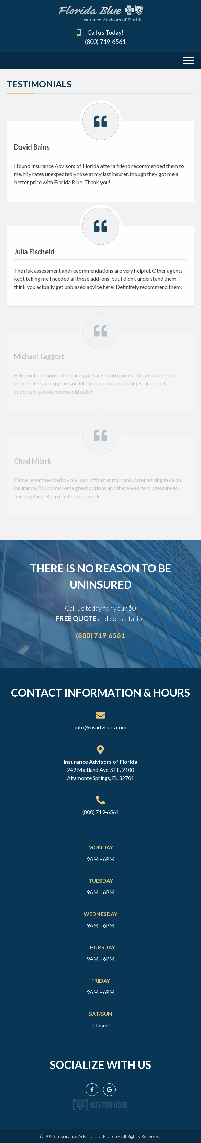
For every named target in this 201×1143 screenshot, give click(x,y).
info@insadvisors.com (100, 727)
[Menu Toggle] (188, 60)
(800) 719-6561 (105, 41)
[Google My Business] (109, 1089)
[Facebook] (92, 1089)
